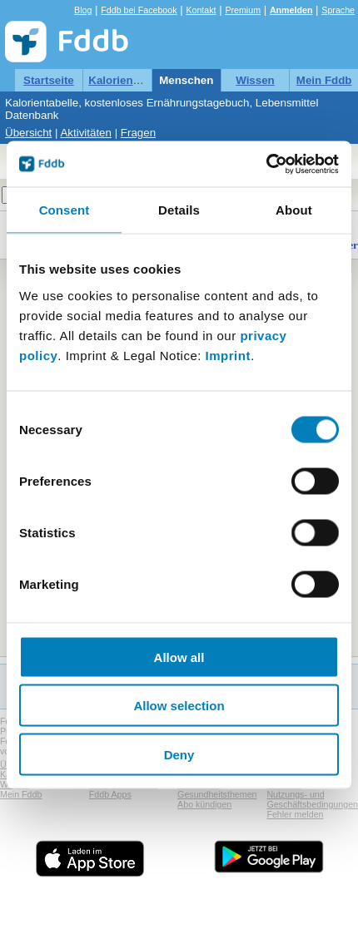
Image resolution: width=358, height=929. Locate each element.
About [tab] (294, 210)
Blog (83, 10)
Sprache (338, 10)
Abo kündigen (204, 804)
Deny (179, 754)
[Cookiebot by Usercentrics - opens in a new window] (266, 164)
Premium (243, 10)
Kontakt (201, 10)
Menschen (186, 80)
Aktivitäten (86, 132)
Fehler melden (294, 814)
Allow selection (178, 706)
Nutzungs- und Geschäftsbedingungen (312, 799)
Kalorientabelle (128, 80)
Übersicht (28, 132)
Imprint (228, 355)
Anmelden (291, 10)
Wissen (255, 80)
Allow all (179, 657)
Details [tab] (179, 210)
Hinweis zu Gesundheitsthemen (216, 789)
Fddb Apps (110, 794)
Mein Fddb (324, 80)
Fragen (138, 132)
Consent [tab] (64, 210)
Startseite (48, 80)
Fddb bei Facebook (139, 10)
